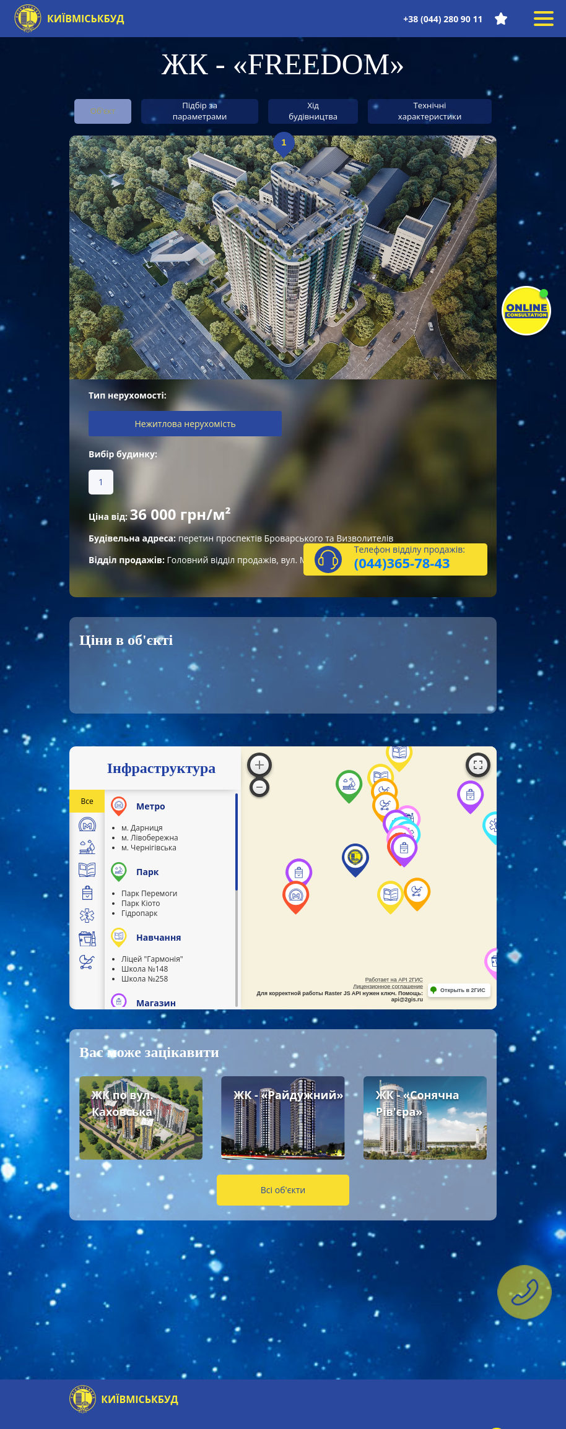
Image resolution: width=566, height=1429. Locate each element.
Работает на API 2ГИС (394, 984)
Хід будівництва (320, 111)
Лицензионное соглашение (388, 990)
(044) (370, 567)
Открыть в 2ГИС (462, 994)
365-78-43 (418, 567)
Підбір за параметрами (208, 111)
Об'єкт (109, 110)
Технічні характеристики (437, 111)
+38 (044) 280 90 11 (442, 19)
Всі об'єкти (283, 1194)
